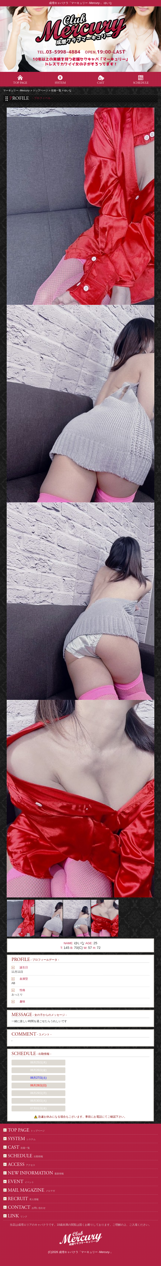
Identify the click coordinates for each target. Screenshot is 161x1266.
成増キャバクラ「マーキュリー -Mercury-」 (86, 1252)
